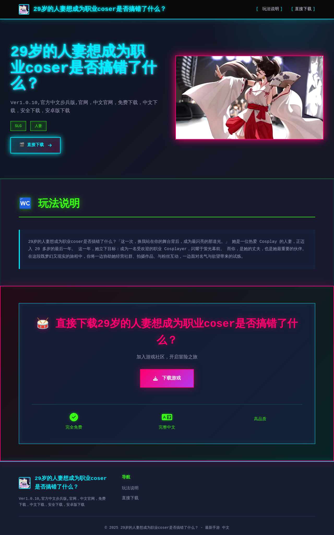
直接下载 (303, 9)
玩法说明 (269, 9)
